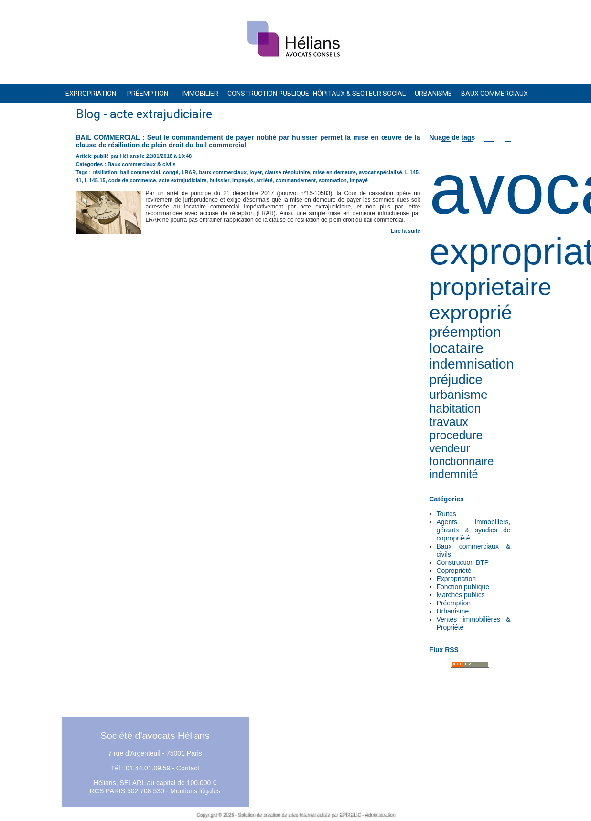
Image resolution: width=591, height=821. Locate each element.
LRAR (189, 172)
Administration (380, 814)
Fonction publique (463, 587)
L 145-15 (95, 180)
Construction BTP (463, 562)
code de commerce (132, 180)
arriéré (264, 180)
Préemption (454, 603)
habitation (455, 408)
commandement (296, 180)
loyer (255, 172)
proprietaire (491, 287)
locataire (457, 348)
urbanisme (459, 394)
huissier (219, 180)
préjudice (456, 379)
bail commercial (140, 172)
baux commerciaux (223, 172)
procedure (456, 435)
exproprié (471, 312)
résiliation (104, 172)
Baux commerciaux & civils (141, 164)
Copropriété (454, 570)
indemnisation (472, 364)
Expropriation (456, 578)
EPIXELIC (350, 814)
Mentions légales (195, 791)
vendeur (450, 448)
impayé (359, 180)
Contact (187, 768)
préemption (465, 332)
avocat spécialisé (380, 172)
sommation (333, 180)
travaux (449, 422)
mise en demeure (334, 172)
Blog (88, 114)
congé (170, 172)
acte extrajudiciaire (183, 180)
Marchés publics (461, 595)
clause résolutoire (287, 172)
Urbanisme (453, 611)
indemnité (454, 474)
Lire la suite (405, 231)
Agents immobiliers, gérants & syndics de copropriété (474, 530)
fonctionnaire (462, 461)
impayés (242, 180)
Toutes (446, 514)
